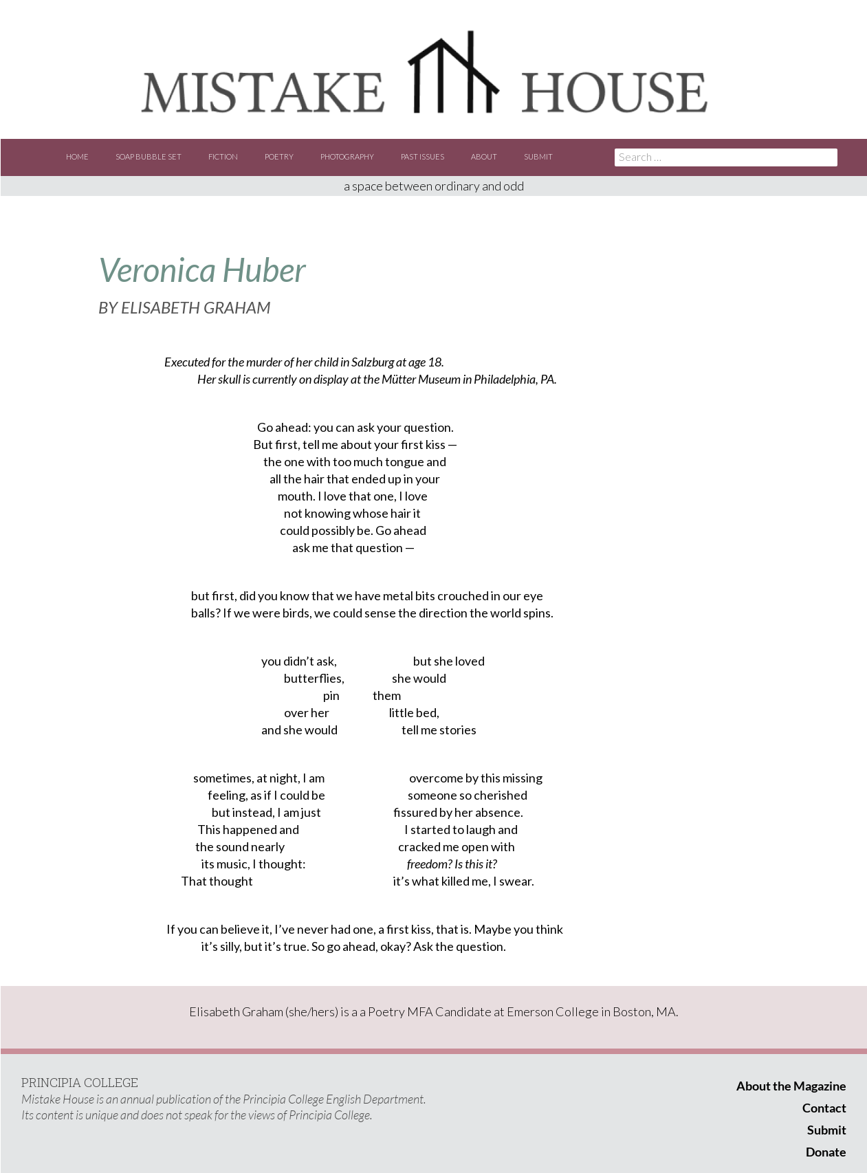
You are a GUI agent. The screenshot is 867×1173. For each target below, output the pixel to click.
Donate (826, 1151)
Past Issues (422, 156)
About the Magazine (791, 1085)
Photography (347, 156)
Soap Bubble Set (149, 156)
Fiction (223, 156)
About (484, 156)
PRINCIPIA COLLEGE (79, 1082)
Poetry (279, 156)
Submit (538, 156)
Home (77, 156)
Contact (824, 1107)
